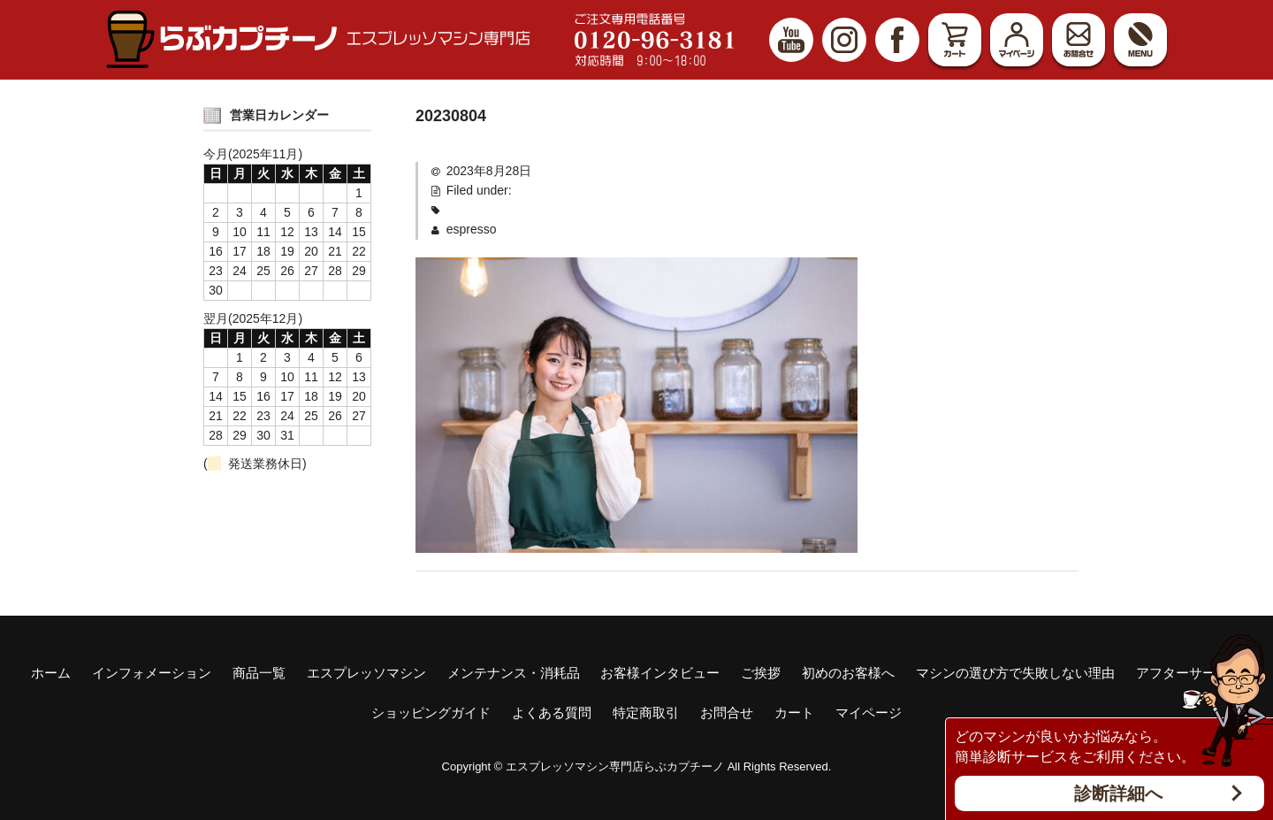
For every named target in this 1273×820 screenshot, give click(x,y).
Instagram (844, 40)
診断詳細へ (1118, 793)
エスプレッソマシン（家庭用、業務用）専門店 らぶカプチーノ (318, 39)
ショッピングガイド (431, 712)
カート (954, 39)
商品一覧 (259, 672)
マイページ (1016, 39)
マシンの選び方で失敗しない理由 (1015, 672)
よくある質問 (551, 712)
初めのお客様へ (848, 672)
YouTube (791, 40)
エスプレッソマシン (366, 672)
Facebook (897, 40)
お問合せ (1078, 39)
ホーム (51, 672)
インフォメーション (151, 672)
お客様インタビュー (660, 672)
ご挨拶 (761, 672)
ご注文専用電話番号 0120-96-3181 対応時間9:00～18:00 (654, 39)
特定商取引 (646, 712)
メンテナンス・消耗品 (513, 672)
